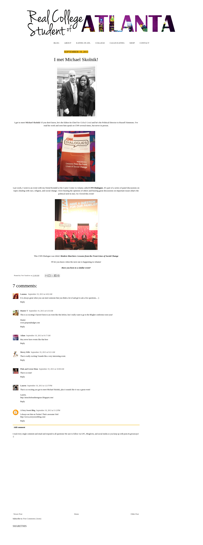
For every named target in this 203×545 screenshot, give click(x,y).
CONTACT (144, 43)
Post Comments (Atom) (32, 519)
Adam (22, 335)
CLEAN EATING (117, 43)
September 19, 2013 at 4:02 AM (40, 294)
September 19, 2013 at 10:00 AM (51, 369)
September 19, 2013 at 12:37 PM (39, 386)
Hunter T (24, 311)
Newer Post (17, 514)
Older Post (135, 514)
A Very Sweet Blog (27, 410)
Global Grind (85, 122)
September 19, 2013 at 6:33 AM (41, 311)
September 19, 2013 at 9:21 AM (43, 352)
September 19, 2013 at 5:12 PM (48, 410)
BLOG (56, 43)
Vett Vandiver (26, 275)
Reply (22, 302)
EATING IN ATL (83, 43)
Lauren (23, 386)
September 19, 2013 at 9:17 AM (38, 335)
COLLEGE (100, 43)
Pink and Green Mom (29, 369)
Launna (23, 294)
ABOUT (67, 43)
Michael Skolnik (32, 122)
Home (76, 514)
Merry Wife (25, 352)
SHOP (132, 43)
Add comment (19, 427)
